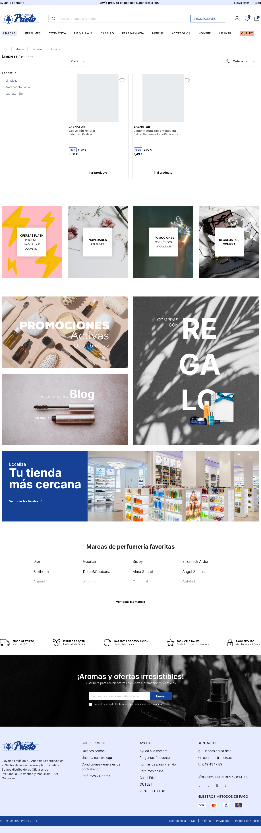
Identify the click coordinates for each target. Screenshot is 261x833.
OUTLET (146, 784)
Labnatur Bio (14, 93)
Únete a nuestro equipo (99, 758)
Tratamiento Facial (18, 87)
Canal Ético (148, 778)
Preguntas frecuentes (155, 758)
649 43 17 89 (212, 764)
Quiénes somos (93, 751)
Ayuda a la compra (153, 751)
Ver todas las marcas (130, 601)
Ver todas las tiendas (26, 501)
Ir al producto (98, 172)
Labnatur (37, 49)
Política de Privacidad (216, 821)
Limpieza (11, 80)
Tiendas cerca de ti (217, 751)
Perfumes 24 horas (96, 776)
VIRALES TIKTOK (152, 791)
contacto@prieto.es (218, 758)
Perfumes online (151, 771)
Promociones (208, 18)
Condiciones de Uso (182, 821)
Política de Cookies (248, 821)
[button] (256, 18)
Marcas (20, 49)
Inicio (5, 49)
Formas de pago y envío (158, 764)
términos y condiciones (132, 704)
